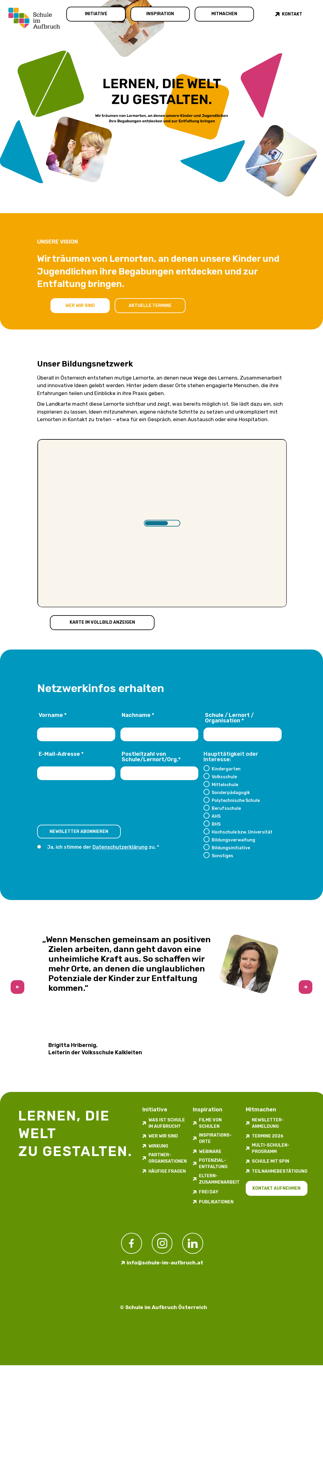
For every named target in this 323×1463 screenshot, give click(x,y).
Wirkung (158, 1146)
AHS (216, 816)
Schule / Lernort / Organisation (229, 718)
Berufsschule (226, 808)
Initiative (96, 13)
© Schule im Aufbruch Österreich (163, 1307)
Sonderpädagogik (231, 792)
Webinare (210, 1151)
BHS (216, 824)
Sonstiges (222, 855)
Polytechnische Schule (236, 800)
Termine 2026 (267, 1136)
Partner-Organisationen (167, 1158)
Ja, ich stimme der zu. (102, 847)
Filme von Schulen (210, 1123)
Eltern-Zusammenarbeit (219, 1179)
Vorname (53, 715)
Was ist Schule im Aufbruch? (166, 1123)
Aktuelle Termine (150, 305)
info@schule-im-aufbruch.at (165, 1263)
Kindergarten (226, 768)
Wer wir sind (80, 305)
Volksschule (224, 776)
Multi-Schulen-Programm (271, 1148)
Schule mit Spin (270, 1161)
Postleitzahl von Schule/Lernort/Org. (151, 757)
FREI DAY (208, 1192)
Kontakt (292, 14)
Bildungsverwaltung (233, 839)
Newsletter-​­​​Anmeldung (268, 1123)
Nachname (138, 715)
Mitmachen (224, 13)
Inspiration (160, 13)
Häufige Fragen (167, 1171)
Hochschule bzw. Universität (242, 832)
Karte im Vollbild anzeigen (102, 622)
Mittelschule (225, 784)
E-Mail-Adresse (61, 754)
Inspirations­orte (215, 1138)
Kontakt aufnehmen (276, 1188)
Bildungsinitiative (231, 847)
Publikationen (216, 1202)
